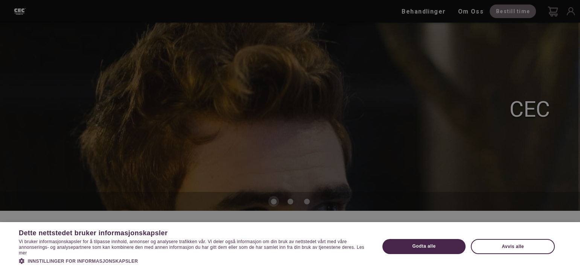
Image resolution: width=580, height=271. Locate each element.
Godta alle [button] (424, 246)
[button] (194, 260)
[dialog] (290, 135)
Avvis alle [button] (513, 246)
